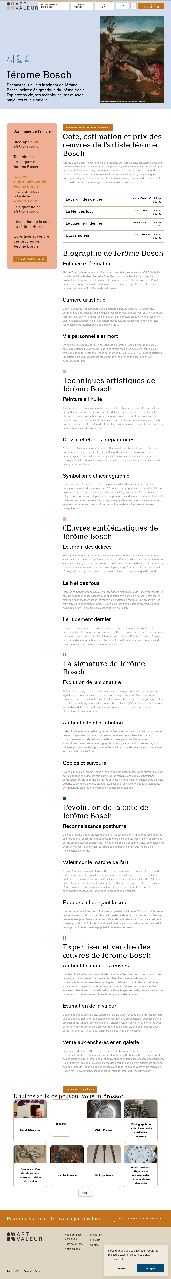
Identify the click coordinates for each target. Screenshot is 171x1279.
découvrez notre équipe (80, 1089)
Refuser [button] (121, 1268)
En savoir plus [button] (117, 1259)
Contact (94, 1245)
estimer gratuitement (151, 5)
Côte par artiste (79, 5)
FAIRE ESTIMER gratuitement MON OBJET (88, 127)
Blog (122, 6)
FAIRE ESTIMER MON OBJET (30, 259)
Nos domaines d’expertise (49, 5)
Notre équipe (102, 5)
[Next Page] (85, 1193)
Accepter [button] (150, 1268)
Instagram (96, 1235)
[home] (22, 6)
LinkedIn (95, 1240)
